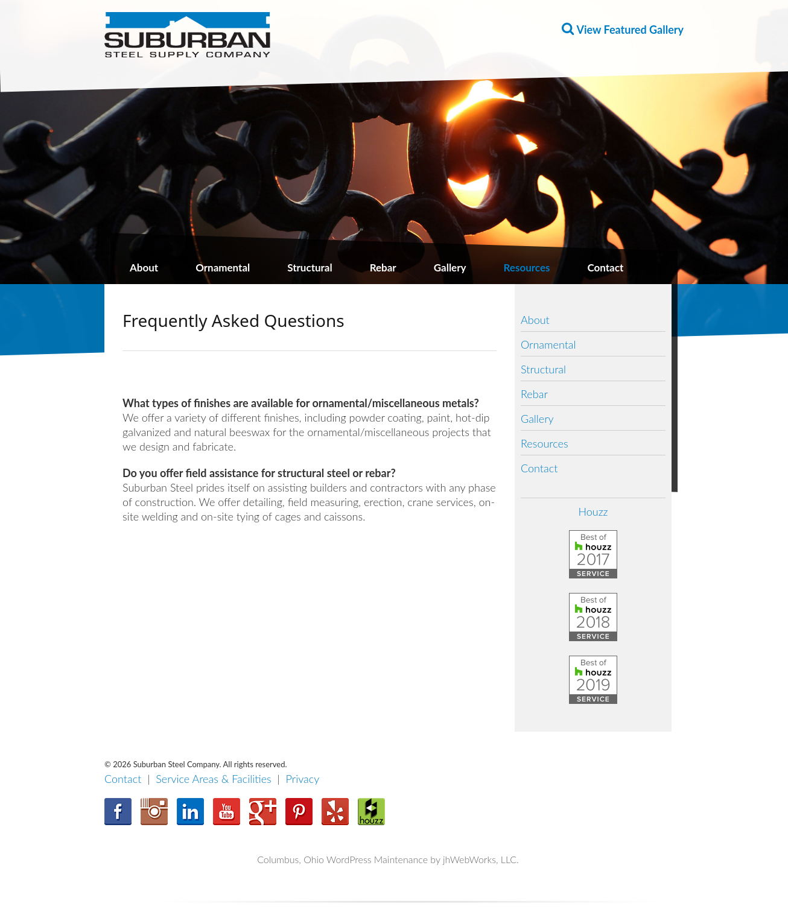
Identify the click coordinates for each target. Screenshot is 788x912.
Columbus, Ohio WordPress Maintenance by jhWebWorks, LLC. (388, 859)
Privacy (303, 778)
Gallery (450, 267)
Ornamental (222, 267)
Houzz (593, 511)
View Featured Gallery (630, 29)
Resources (527, 267)
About (144, 267)
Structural (309, 267)
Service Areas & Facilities (214, 778)
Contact (605, 267)
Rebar (383, 267)
